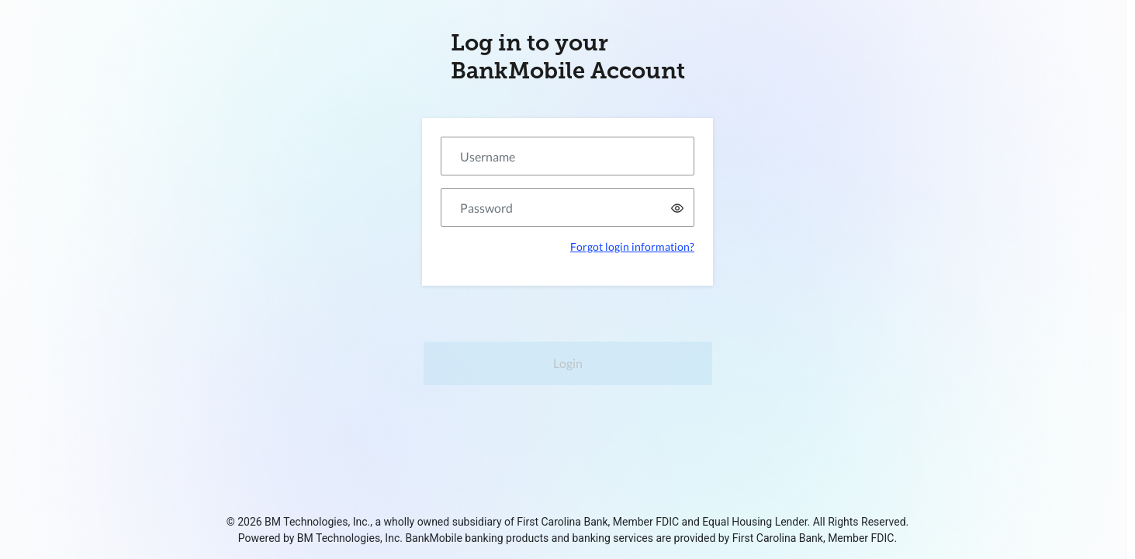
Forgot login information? (632, 246)
